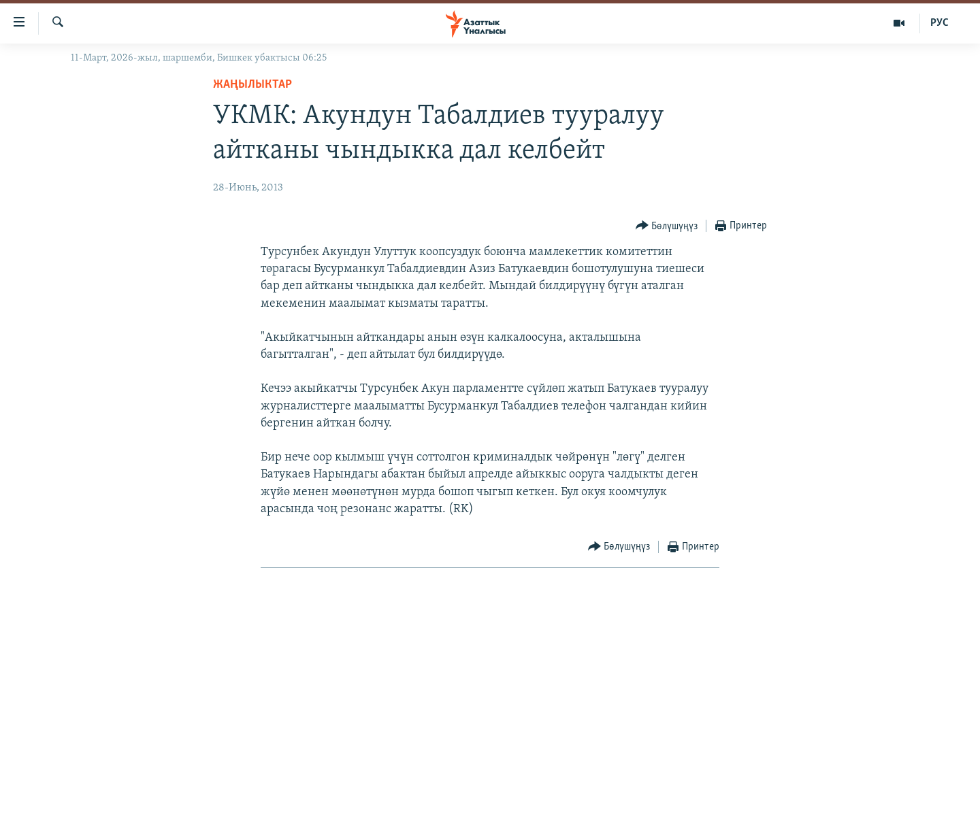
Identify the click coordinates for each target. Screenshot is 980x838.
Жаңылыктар (252, 84)
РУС (939, 23)
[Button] (667, 226)
